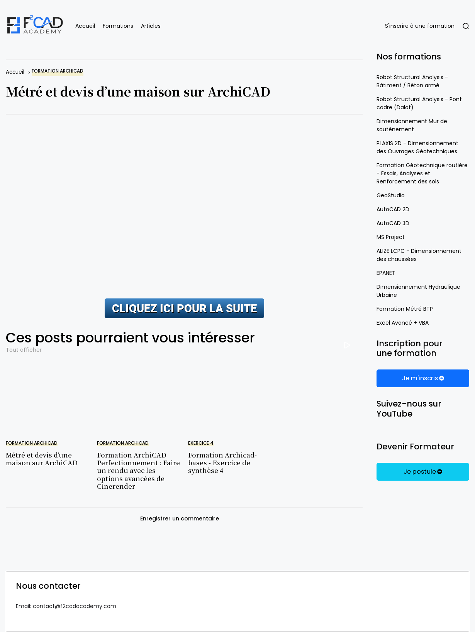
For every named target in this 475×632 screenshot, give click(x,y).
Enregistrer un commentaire (179, 518)
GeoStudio (391, 195)
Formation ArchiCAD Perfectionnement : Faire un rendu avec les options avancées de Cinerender (138, 470)
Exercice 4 (201, 443)
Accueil (85, 26)
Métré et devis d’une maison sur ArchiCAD (42, 458)
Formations (118, 26)
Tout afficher (24, 350)
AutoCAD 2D (393, 209)
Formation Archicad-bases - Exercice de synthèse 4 (222, 462)
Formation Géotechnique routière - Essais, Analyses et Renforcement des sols (422, 173)
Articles (151, 26)
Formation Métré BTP (405, 309)
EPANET (386, 273)
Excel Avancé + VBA (403, 323)
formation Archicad (57, 71)
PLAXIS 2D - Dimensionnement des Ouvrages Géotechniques (417, 147)
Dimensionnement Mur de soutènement (412, 125)
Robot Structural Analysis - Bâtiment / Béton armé (412, 81)
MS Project (391, 237)
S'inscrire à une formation (420, 26)
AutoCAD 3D (393, 223)
